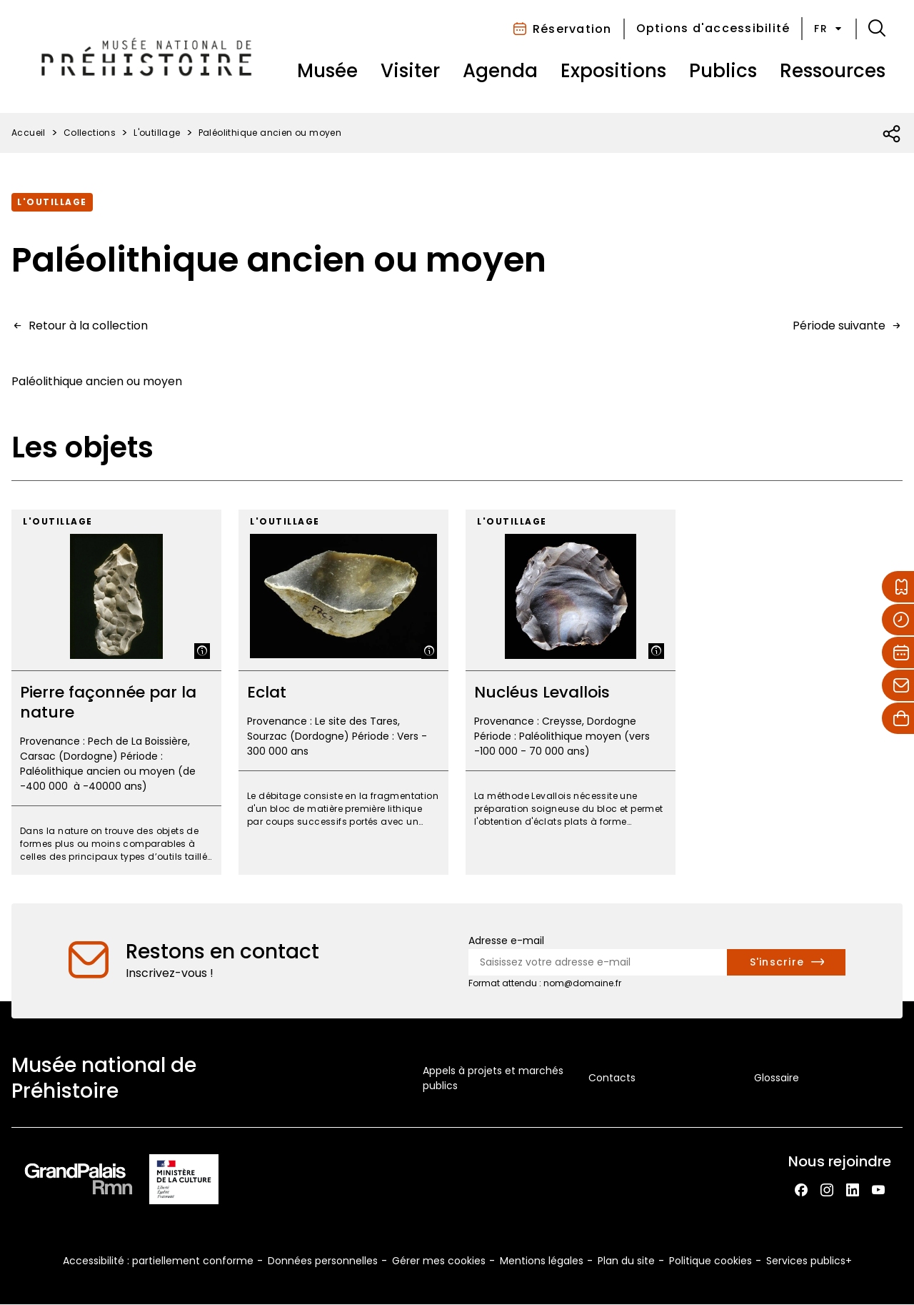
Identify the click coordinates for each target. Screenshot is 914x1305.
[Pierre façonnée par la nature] (116, 692)
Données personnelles (323, 1261)
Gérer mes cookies (439, 1261)
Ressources (832, 71)
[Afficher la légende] (202, 651)
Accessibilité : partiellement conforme (158, 1261)
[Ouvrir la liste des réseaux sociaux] (892, 134)
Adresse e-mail (506, 940)
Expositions (613, 71)
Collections (90, 132)
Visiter (410, 71)
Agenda (500, 71)
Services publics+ (809, 1261)
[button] (876, 28)
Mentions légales (541, 1261)
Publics (723, 71)
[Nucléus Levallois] (571, 692)
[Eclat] (343, 692)
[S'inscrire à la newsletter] (786, 962)
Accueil (28, 132)
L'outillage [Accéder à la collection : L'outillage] (52, 202)
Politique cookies (710, 1261)
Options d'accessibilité (713, 28)
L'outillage (157, 132)
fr (829, 28)
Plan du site (626, 1261)
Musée (327, 71)
